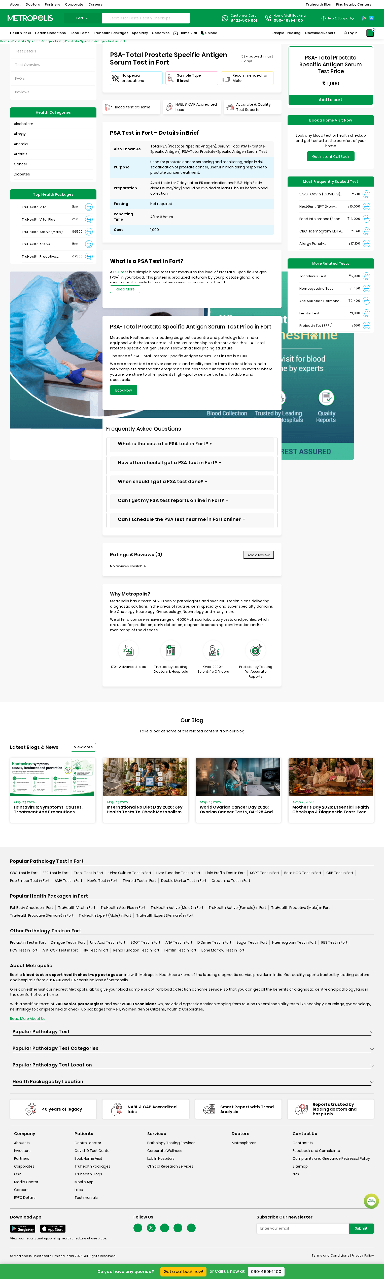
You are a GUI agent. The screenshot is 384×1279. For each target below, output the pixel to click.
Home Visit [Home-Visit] (185, 33)
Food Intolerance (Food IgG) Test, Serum (319, 213)
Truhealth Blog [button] (318, 4)
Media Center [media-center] (26, 1182)
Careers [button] (95, 4)
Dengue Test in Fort (68, 942)
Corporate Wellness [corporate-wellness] (164, 1150)
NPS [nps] (296, 1174)
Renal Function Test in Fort (136, 950)
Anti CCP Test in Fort (60, 950)
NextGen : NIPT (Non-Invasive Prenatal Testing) (317, 201)
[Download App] (22, 1229)
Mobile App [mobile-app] (84, 1182)
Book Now (123, 390)
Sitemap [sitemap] (300, 1166)
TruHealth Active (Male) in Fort (177, 907)
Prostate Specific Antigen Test (37, 41)
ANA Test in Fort (178, 942)
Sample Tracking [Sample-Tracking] (285, 33)
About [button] (15, 4)
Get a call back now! (183, 1271)
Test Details (25, 51)
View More (83, 747)
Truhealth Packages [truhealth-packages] (93, 1166)
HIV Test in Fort (95, 950)
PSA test (120, 272)
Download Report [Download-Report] (320, 33)
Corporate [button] (74, 4)
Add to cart (330, 97)
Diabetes (22, 174)
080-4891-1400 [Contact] (288, 20)
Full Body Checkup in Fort (31, 907)
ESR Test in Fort (56, 873)
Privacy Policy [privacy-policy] (363, 1256)
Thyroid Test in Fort (139, 880)
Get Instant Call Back (330, 151)
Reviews (22, 92)
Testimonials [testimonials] (86, 1197)
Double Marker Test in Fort (183, 880)
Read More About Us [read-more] (27, 1018)
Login (353, 33)
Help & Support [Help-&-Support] (339, 18)
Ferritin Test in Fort (180, 950)
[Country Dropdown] (337, 18)
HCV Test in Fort (24, 950)
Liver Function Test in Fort (178, 873)
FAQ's (20, 78)
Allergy (20, 133)
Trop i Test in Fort (88, 873)
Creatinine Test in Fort (231, 880)
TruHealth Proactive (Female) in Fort (42, 915)
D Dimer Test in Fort (214, 942)
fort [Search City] (83, 18)
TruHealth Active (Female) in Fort (237, 907)
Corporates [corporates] (24, 1166)
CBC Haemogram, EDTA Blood (320, 225)
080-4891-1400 (266, 1271)
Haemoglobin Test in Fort (294, 942)
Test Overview (27, 64)
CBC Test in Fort (24, 873)
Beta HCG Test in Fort (302, 873)
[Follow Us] (137, 1228)
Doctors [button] (33, 4)
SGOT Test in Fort (145, 942)
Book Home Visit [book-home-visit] (88, 1158)
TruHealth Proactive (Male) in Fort (300, 907)
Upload (208, 33)
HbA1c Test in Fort (102, 880)
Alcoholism (23, 123)
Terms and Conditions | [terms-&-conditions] (332, 1256)
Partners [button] (52, 4)
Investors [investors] (22, 1150)
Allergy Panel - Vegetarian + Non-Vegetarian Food (315, 238)
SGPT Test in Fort (264, 873)
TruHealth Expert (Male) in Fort (105, 915)
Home (5, 41)
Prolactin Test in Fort (28, 942)
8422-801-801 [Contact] (244, 20)
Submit (361, 1228)
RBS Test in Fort (334, 942)
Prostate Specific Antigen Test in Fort (95, 41)
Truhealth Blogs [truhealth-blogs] (88, 1174)
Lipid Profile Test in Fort (225, 873)
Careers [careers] (21, 1190)
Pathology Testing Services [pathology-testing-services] (171, 1143)
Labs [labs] (79, 1190)
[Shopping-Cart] (370, 33)
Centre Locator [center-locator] (88, 1143)
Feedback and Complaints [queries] (316, 1150)
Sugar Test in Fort (251, 942)
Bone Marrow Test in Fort (223, 950)
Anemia (21, 143)
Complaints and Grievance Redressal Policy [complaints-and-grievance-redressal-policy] (331, 1158)
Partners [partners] (21, 1158)
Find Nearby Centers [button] (353, 4)
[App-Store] (371, 18)
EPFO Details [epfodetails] (25, 1197)
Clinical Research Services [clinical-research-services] (170, 1166)
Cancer (20, 164)
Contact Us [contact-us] (303, 1143)
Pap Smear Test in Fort (30, 880)
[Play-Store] (364, 18)
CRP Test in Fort (339, 873)
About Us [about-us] (22, 1143)
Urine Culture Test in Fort (130, 873)
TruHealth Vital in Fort (76, 907)
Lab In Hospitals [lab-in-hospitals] (160, 1158)
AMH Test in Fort (68, 880)
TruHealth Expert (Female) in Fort (165, 915)
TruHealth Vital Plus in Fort (123, 907)
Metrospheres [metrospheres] (244, 1143)
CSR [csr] (17, 1174)
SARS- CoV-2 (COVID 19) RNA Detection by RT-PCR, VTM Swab (321, 188)
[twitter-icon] (151, 1228)
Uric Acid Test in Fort (107, 942)
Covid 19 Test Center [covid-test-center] (93, 1150)
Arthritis (20, 154)
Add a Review (259, 555)
